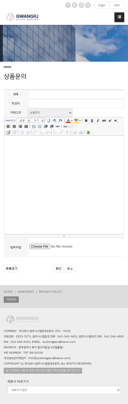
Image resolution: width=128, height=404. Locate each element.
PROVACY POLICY (50, 292)
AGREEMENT (26, 292)
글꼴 (22, 120)
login (101, 5)
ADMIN (11, 299)
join (117, 5)
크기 (36, 120)
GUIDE (8, 292)
